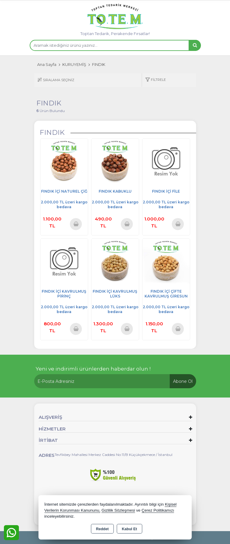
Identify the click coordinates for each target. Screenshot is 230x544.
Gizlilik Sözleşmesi (118, 510)
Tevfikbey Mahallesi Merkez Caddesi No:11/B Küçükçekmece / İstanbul (113, 454)
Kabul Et (129, 529)
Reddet (102, 529)
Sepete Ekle (75, 224)
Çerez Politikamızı (158, 510)
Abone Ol (183, 381)
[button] (155, 80)
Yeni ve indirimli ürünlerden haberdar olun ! (93, 369)
